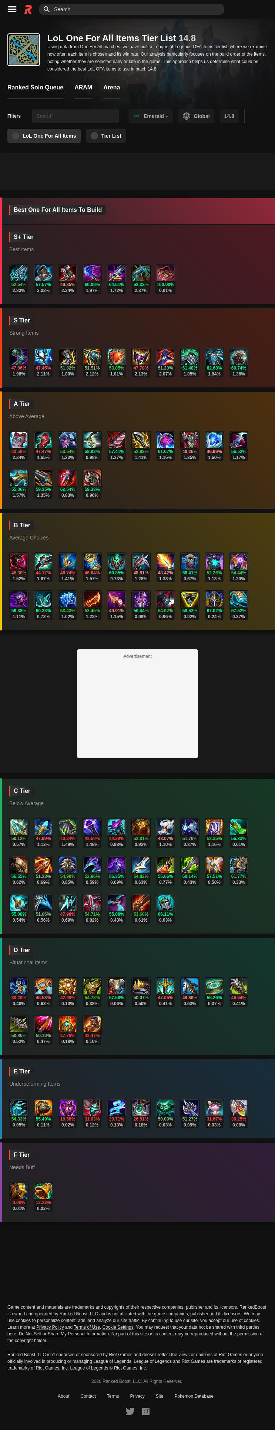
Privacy (137, 1396)
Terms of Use (87, 1327)
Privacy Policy (50, 1327)
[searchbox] (75, 116)
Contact (87, 1396)
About (63, 1396)
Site (160, 1396)
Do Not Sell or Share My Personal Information (64, 1334)
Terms (113, 1396)
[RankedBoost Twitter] (129, 1411)
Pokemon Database (194, 1396)
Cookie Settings (118, 1327)
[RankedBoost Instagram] (146, 1411)
